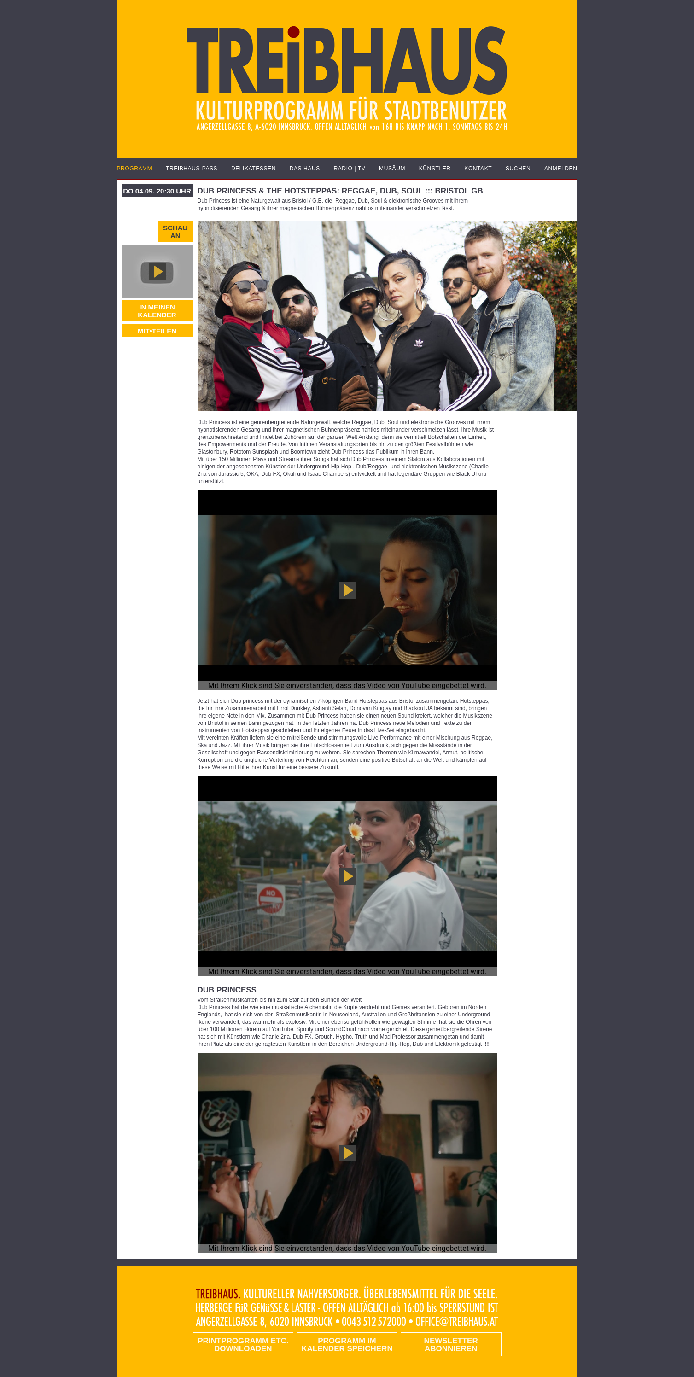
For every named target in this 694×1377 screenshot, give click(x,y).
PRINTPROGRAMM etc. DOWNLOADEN (243, 1344)
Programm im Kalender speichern (346, 1344)
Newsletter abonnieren (451, 1344)
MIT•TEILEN (157, 331)
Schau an (175, 231)
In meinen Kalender (157, 311)
